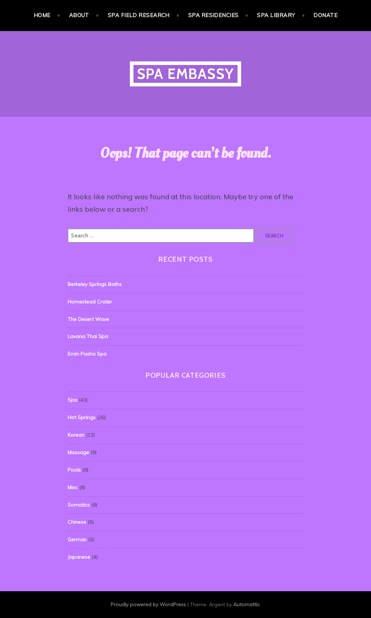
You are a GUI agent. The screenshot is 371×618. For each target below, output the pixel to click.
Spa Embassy (185, 73)
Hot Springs (82, 417)
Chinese (77, 522)
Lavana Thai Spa (88, 336)
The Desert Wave (88, 319)
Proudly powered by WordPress (148, 604)
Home (42, 15)
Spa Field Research (139, 15)
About (79, 15)
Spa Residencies (213, 15)
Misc (73, 487)
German (77, 539)
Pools (74, 470)
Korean (76, 435)
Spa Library (276, 15)
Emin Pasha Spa (87, 354)
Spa (72, 400)
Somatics (79, 505)
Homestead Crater (90, 301)
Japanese (79, 557)
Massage (78, 452)
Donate (325, 15)
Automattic (246, 604)
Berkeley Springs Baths (95, 284)
